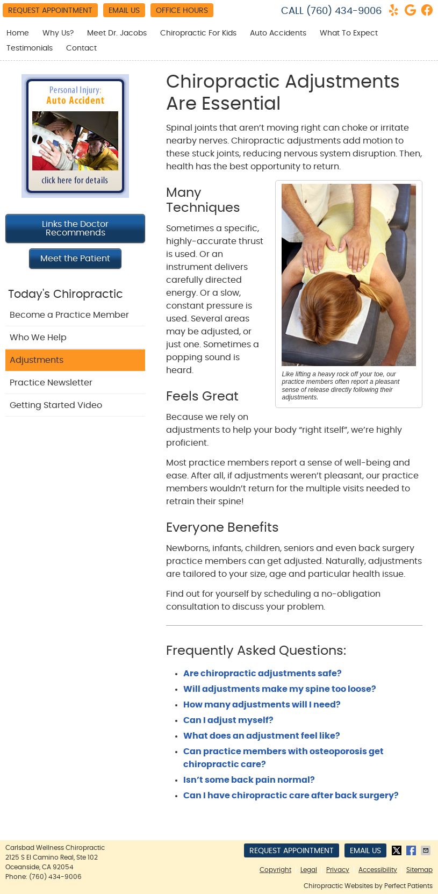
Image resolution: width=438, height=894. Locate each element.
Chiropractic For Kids (198, 33)
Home (17, 33)
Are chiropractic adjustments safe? (262, 673)
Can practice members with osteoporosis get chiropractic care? (283, 758)
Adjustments (36, 360)
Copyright (275, 870)
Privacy (337, 870)
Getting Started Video (56, 405)
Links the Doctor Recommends (75, 228)
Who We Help (38, 337)
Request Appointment (50, 11)
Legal (308, 870)
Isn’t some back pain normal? (249, 780)
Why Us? (58, 33)
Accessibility (377, 870)
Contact (81, 48)
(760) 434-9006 (344, 11)
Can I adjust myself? (228, 720)
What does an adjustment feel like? (261, 736)
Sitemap (419, 870)
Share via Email (427, 850)
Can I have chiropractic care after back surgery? (291, 795)
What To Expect (349, 33)
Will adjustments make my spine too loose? (279, 689)
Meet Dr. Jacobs (117, 33)
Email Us (124, 11)
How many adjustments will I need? (262, 704)
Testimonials (29, 48)
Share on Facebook (412, 850)
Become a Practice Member (69, 315)
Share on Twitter (398, 850)
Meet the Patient (75, 258)
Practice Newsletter (51, 382)
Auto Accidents (278, 33)
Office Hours (182, 11)
